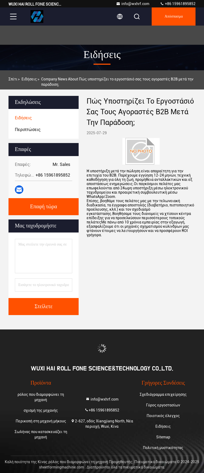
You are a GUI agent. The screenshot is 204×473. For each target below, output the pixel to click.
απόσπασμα (173, 16)
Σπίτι (12, 79)
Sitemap (163, 437)
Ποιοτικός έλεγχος (163, 416)
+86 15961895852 (178, 4)
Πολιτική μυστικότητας (163, 448)
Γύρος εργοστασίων (163, 405)
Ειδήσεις (29, 79)
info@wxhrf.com (132, 4)
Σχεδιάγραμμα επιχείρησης (163, 394)
